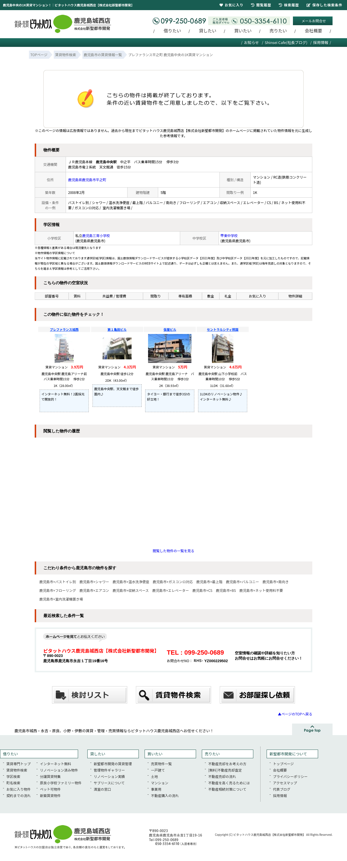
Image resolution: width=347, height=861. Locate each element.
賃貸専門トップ (18, 763)
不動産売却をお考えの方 (227, 763)
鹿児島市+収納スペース (130, 590)
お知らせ (251, 42)
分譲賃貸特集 (50, 776)
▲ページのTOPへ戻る (295, 713)
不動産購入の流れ (165, 795)
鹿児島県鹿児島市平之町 (87, 179)
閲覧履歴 (261, 4)
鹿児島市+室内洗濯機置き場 (61, 598)
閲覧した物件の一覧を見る (173, 550)
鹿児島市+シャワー (94, 581)
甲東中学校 (229, 235)
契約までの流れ (18, 795)
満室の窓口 (102, 789)
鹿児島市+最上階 (209, 581)
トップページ (283, 763)
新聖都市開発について (288, 754)
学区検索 (13, 776)
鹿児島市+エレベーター (170, 590)
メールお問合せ (314, 20)
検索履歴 (289, 4)
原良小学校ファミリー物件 (61, 782)
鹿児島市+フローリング (57, 590)
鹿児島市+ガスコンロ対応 (173, 581)
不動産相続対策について (227, 789)
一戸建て (158, 770)
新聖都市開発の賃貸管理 (113, 763)
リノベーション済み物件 (59, 770)
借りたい (172, 30)
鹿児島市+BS (226, 590)
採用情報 (320, 42)
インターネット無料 (55, 763)
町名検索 (13, 782)
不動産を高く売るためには (229, 782)
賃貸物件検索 (16, 770)
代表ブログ (281, 789)
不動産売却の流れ (222, 776)
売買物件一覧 (161, 763)
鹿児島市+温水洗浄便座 (130, 581)
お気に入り (231, 4)
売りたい (278, 30)
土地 (154, 776)
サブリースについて (109, 782)
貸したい (207, 30)
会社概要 (313, 30)
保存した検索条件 (324, 4)
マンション (159, 782)
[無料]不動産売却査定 (225, 770)
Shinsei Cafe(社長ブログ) (286, 42)
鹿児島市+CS (202, 590)
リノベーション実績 (109, 776)
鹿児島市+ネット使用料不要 (261, 590)
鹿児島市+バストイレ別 (57, 581)
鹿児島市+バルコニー (242, 581)
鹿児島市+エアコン (94, 590)
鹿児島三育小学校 (96, 235)
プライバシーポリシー (290, 776)
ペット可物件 (50, 789)
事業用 (156, 789)
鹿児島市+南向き (276, 581)
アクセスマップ (285, 782)
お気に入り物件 (18, 789)
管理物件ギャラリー (109, 770)
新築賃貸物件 (50, 795)
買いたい (243, 30)
